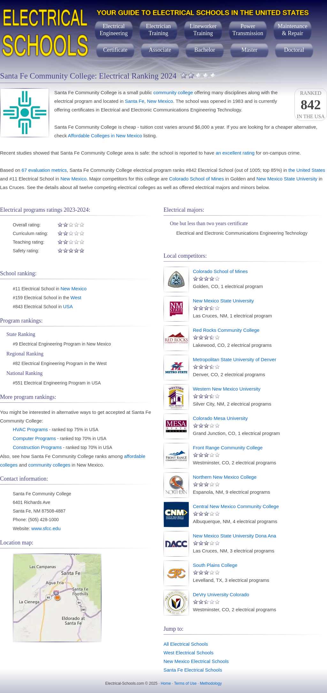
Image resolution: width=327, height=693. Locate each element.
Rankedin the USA (311, 104)
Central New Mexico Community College (236, 506)
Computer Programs (34, 438)
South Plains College (215, 565)
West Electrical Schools (188, 652)
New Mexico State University (286, 178)
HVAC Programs (30, 429)
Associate (160, 50)
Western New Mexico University (226, 389)
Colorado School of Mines (196, 178)
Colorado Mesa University (220, 418)
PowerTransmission (247, 29)
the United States (306, 170)
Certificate (115, 50)
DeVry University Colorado (221, 594)
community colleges (49, 465)
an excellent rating (235, 153)
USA (68, 306)
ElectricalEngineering (114, 29)
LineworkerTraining (203, 29)
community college (173, 92)
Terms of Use (185, 683)
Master (249, 50)
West (76, 297)
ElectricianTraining (158, 29)
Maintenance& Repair (293, 29)
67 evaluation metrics (44, 170)
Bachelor (204, 50)
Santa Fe (134, 101)
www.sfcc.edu (46, 528)
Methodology (211, 683)
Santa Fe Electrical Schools (193, 670)
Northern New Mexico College (224, 477)
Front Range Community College (227, 447)
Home (166, 683)
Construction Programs (37, 447)
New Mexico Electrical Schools (196, 661)
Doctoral (294, 50)
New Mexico (160, 101)
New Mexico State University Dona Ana (234, 535)
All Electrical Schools (186, 644)
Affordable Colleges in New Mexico (105, 135)
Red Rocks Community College (226, 330)
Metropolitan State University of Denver (234, 359)
